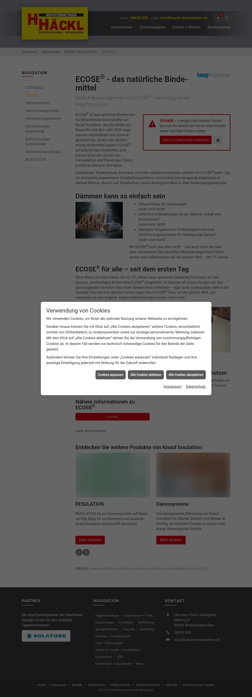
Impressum (173, 382)
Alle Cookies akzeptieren (186, 370)
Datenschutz (196, 382)
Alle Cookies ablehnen (145, 370)
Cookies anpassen (110, 370)
